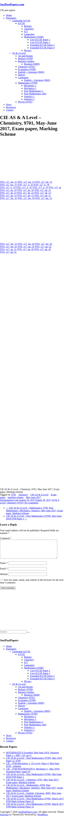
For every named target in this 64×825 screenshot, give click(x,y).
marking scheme (16, 497)
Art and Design (25, 56)
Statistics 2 (29, 99)
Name (4, 566)
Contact (10, 110)
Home (9, 15)
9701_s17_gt (55, 187)
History (21, 75)
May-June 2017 (33, 497)
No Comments (31, 502)
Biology (28, 26)
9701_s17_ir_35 (25, 184)
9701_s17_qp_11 (42, 195)
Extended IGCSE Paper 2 (42, 45)
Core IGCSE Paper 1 (40, 39)
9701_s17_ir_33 (8, 187)
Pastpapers (11, 18)
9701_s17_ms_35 (8, 198)
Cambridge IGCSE (21, 20)
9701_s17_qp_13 (8, 195)
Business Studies (26, 61)
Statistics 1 (29, 96)
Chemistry (29, 29)
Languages (29, 34)
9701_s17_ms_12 (43, 182)
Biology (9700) (25, 58)
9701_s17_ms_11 (8, 184)
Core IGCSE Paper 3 (40, 42)
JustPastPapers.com (12, 4)
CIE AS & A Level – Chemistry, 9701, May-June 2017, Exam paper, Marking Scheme (32, 784)
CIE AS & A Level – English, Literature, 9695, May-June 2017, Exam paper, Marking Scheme (33, 798)
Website (4, 578)
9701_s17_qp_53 (26, 246)
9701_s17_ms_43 (26, 244)
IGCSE (21, 23)
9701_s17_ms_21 (8, 182)
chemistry (23, 494)
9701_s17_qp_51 (8, 249)
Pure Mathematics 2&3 (35, 93)
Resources (11, 107)
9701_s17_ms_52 (8, 244)
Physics (27, 50)
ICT (26, 31)
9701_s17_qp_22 (25, 193)
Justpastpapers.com (9, 500)
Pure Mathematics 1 (33, 91)
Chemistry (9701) (26, 66)
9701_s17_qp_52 (43, 246)
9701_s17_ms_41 (8, 246)
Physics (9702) (25, 102)
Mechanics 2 (30, 88)
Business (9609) (32, 64)
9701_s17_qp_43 (25, 249)
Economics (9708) (27, 69)
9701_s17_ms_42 (43, 244)
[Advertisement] (22, 159)
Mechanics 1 (30, 85)
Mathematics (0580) (33, 37)
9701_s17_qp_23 (8, 193)
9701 (13, 494)
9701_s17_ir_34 (41, 184)
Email (4, 572)
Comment (5, 538)
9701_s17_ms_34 (26, 198)
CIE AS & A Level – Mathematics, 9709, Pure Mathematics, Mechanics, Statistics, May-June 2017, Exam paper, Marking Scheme (34, 511)
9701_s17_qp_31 (42, 190)
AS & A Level (19, 53)
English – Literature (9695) (31, 72)
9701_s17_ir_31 (40, 187)
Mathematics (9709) (27, 83)
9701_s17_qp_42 (42, 249)
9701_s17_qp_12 (25, 195)
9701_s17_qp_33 (8, 190)
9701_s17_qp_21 (42, 193)
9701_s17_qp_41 (8, 252)
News (8, 104)
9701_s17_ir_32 (24, 187)
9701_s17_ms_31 (43, 198)
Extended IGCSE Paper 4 (42, 47)
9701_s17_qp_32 (25, 190)
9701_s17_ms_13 (26, 182)
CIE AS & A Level (39, 494)
